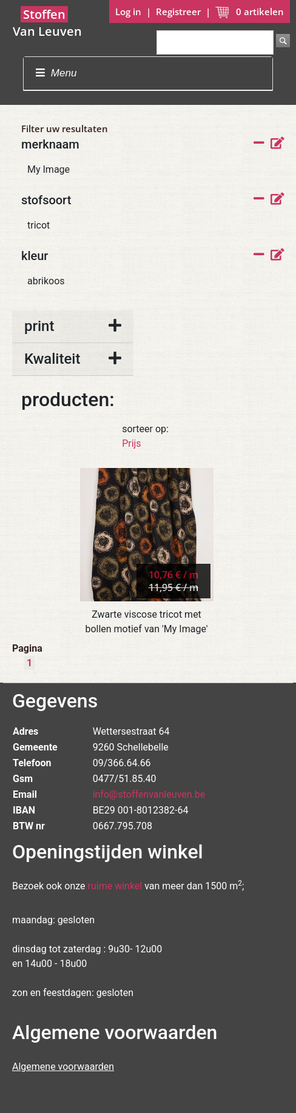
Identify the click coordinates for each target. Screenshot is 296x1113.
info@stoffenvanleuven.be (149, 794)
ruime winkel (115, 886)
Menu (56, 73)
